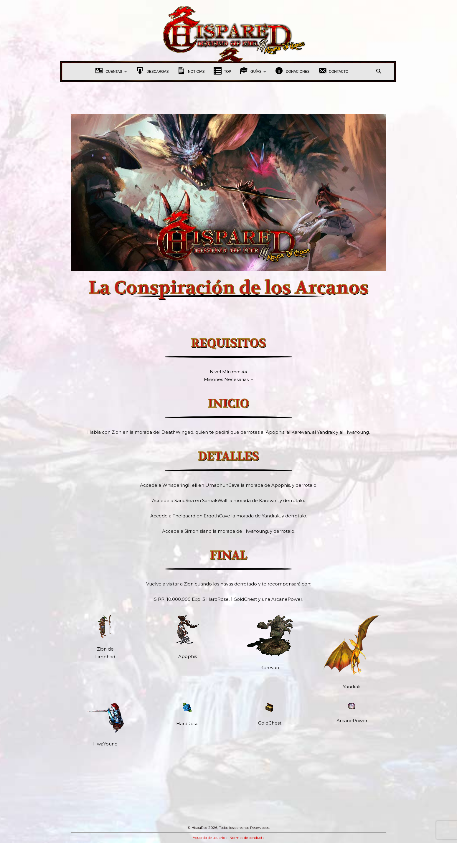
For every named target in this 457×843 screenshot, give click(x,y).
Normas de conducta (247, 837)
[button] (379, 72)
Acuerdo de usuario (209, 837)
